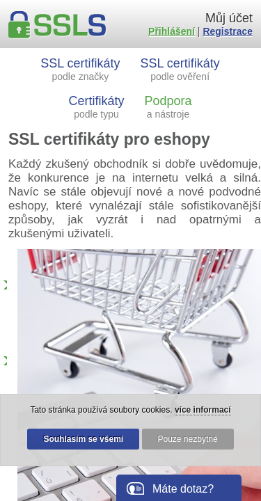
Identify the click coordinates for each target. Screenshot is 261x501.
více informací (203, 410)
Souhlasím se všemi (83, 439)
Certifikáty (97, 107)
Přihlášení (171, 31)
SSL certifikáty (80, 69)
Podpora (167, 107)
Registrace (228, 31)
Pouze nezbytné (188, 439)
